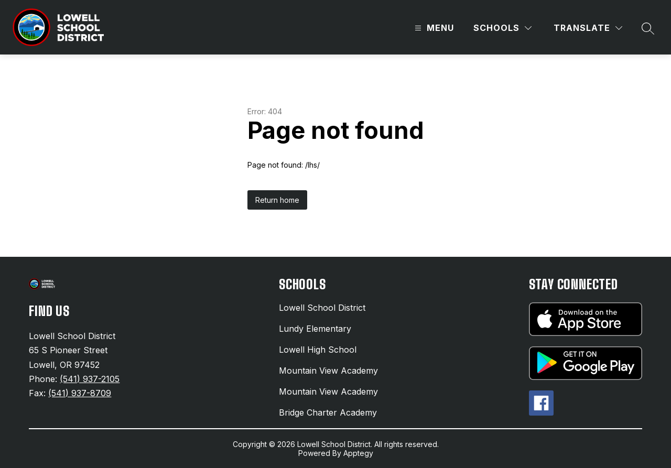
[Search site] (648, 28)
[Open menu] (433, 28)
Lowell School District (322, 307)
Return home (277, 199)
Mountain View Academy (328, 370)
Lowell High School (317, 349)
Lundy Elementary (315, 328)
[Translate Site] (588, 28)
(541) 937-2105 (90, 379)
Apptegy (358, 453)
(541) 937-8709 (79, 393)
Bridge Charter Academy (328, 412)
